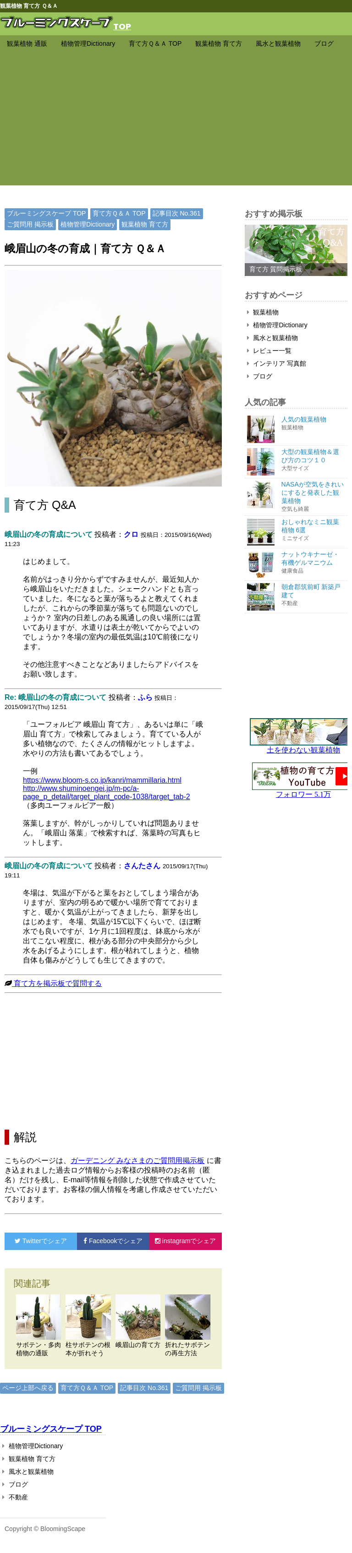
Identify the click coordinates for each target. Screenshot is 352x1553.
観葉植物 (263, 312)
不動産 (15, 1497)
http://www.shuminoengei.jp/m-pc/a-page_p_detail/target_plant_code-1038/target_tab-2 (106, 793)
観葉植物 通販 (27, 43)
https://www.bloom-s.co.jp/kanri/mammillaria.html (102, 780)
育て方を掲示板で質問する (57, 983)
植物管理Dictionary (88, 43)
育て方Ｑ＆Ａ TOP (155, 43)
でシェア (41, 1241)
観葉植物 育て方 (218, 43)
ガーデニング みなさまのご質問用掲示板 (137, 1160)
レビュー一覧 (269, 350)
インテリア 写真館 (277, 363)
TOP (122, 26)
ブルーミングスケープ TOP (46, 213)
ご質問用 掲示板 (30, 224)
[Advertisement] (176, 121)
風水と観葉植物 (278, 43)
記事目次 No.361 (177, 213)
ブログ (324, 43)
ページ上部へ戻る (28, 1387)
